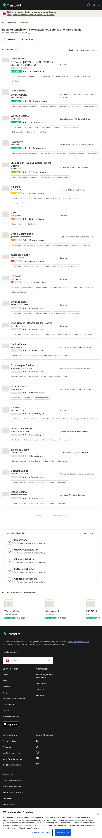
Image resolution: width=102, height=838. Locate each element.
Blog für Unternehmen (12, 765)
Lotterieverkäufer (41, 287)
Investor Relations (11, 717)
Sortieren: (73, 50)
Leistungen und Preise (13, 753)
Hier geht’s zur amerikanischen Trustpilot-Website (31, 15)
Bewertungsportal (19, 355)
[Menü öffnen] (99, 5)
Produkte (7, 747)
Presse (6, 711)
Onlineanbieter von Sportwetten (24, 132)
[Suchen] (94, 4)
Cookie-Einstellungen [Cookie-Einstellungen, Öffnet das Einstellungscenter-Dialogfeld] (40, 833)
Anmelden (40, 695)
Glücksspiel (12, 22)
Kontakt (6, 687)
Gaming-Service (90, 106)
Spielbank (86, 76)
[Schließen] (98, 13)
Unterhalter (76, 106)
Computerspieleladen (20, 198)
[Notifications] (88, 5)
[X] (37, 746)
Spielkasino (32, 76)
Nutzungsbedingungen (13, 786)
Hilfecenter (41, 683)
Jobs (5, 681)
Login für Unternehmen (13, 759)
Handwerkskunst (18, 76)
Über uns (7, 675)
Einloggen (40, 689)
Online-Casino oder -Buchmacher (66, 76)
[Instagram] (37, 752)
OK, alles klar (63, 833)
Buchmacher (45, 76)
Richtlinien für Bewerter (13, 792)
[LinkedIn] (37, 757)
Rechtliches (8, 774)
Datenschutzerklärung (78, 642)
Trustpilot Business (11, 741)
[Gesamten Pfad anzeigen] (3, 22)
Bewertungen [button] (37, 71)
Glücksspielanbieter (48, 106)
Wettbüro (15, 81)
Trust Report (8, 705)
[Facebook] (37, 741)
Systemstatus (9, 804)
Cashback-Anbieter (60, 419)
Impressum (7, 798)
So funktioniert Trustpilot (14, 699)
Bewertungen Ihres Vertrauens (44, 675)
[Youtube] (37, 763)
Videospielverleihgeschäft (22, 203)
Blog (5, 693)
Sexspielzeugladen (51, 198)
